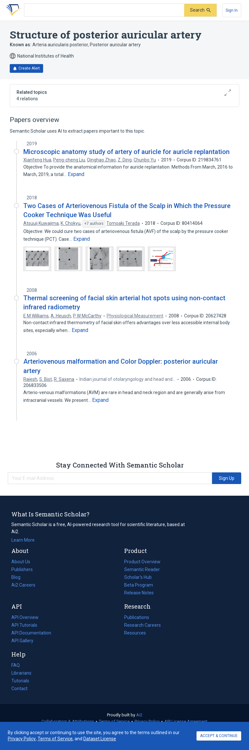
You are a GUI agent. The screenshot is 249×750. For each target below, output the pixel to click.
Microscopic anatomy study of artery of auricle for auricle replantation (126, 152)
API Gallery (22, 640)
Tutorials (20, 680)
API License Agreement (186, 721)
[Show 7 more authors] (93, 224)
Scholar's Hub (138, 577)
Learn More (23, 540)
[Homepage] (13, 10)
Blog (18, 577)
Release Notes (139, 592)
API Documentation (31, 633)
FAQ (15, 665)
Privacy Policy (147, 721)
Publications (136, 617)
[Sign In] (231, 10)
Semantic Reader (142, 569)
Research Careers (142, 625)
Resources (135, 633)
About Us (20, 561)
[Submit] (200, 10)
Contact (19, 688)
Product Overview (142, 561)
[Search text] (104, 10)
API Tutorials (24, 625)
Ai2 (139, 714)
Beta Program (138, 585)
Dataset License (99, 738)
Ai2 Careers (23, 585)
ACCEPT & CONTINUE (219, 735)
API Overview (25, 617)
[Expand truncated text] (76, 174)
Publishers (22, 569)
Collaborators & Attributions (68, 721)
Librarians (21, 673)
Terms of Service (114, 721)
